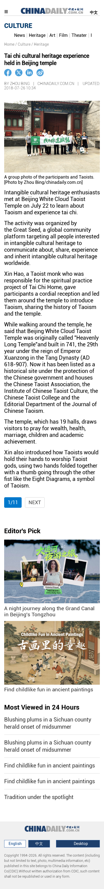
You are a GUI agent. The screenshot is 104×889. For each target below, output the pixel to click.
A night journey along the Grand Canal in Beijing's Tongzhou (49, 611)
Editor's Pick (22, 531)
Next (35, 502)
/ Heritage (40, 44)
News (19, 35)
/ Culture (23, 44)
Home (9, 44)
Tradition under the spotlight (38, 797)
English (15, 843)
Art (52, 35)
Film (63, 35)
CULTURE (18, 26)
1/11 (13, 502)
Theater (79, 35)
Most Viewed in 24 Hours (41, 707)
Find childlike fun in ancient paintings (48, 690)
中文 (94, 12)
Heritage (37, 35)
